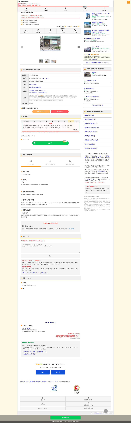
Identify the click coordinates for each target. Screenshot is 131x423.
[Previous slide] (22, 47)
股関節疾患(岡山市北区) (91, 123)
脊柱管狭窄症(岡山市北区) (91, 140)
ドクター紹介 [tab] (30, 164)
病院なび (25, 2)
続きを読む (94, 59)
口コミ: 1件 (87, 54)
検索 (59, 7)
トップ (43, 400)
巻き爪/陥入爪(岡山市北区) (92, 127)
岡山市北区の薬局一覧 (97, 105)
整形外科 (31, 90)
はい (42, 372)
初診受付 (50, 143)
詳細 (78, 421)
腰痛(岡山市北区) (89, 115)
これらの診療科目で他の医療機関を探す (38, 92)
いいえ (58, 372)
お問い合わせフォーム (93, 179)
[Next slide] (79, 47)
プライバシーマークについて (54, 391)
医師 (50, 32)
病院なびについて (88, 405)
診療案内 (38, 32)
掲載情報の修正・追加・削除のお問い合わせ (35, 351)
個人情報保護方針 (88, 408)
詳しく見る (71, 228)
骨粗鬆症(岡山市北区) (90, 119)
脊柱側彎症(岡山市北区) (91, 148)
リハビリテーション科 (40, 90)
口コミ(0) (62, 32)
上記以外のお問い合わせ (30, 354)
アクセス (75, 32)
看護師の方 (60, 111)
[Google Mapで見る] (50, 322)
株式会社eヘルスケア (95, 157)
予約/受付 (66, 417)
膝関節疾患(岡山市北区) (91, 131)
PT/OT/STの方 (41, 111)
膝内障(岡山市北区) (90, 144)
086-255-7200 (32, 84)
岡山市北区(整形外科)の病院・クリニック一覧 (97, 62)
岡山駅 (28, 328)
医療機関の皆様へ (101, 2)
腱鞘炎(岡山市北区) (90, 136)
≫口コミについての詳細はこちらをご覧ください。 (35, 272)
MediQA (43, 405)
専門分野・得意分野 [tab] (50, 164)
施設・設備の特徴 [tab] (70, 164)
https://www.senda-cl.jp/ (35, 87)
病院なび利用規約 (42, 408)
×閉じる (75, 129)
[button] (41, 61)
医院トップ (26, 32)
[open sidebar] (128, 2)
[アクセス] (45, 78)
